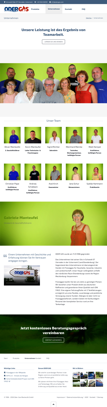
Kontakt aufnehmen (53, 340)
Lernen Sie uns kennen (53, 42)
